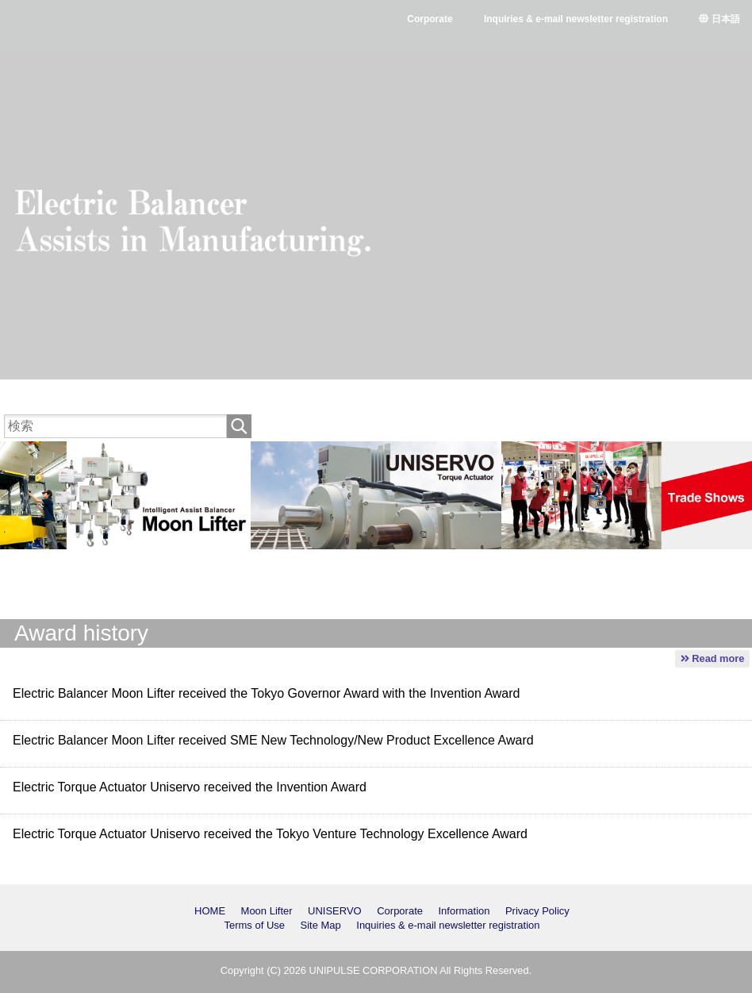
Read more (713, 658)
